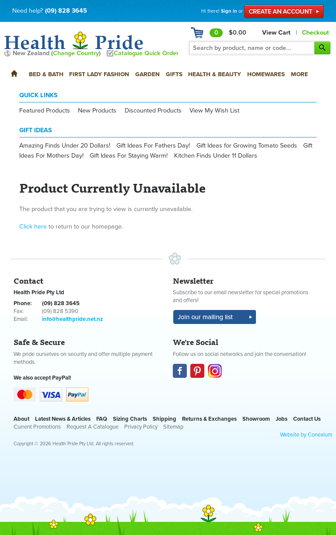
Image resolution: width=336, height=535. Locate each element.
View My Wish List (214, 110)
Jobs (281, 418)
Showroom (256, 418)
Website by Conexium (306, 434)
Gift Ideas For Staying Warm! (129, 155)
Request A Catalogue (92, 426)
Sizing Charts (130, 418)
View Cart (276, 32)
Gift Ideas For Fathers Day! (153, 145)
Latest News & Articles (63, 418)
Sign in (229, 11)
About (21, 418)
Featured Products (44, 110)
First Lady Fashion (99, 74)
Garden (147, 74)
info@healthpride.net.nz (72, 319)
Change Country (76, 53)
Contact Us (307, 418)
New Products (97, 110)
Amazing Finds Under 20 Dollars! (64, 145)
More (299, 74)
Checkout (315, 32)
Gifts (174, 74)
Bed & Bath (46, 74)
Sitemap (173, 426)
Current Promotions (37, 426)
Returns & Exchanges (209, 418)
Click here (33, 226)
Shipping (164, 418)
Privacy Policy (141, 426)
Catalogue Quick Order (146, 53)
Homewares (266, 74)
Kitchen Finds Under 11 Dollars (215, 155)
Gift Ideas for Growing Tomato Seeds (246, 145)
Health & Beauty (214, 74)
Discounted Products (153, 110)
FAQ (101, 418)
